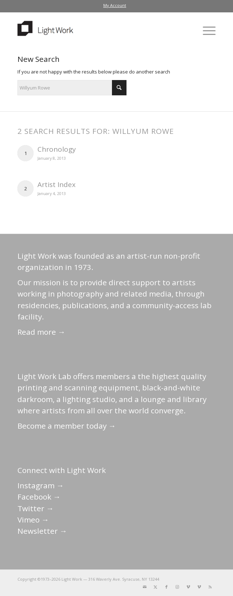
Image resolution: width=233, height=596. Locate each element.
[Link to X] (155, 586)
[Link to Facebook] (166, 586)
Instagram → (40, 485)
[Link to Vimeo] (188, 586)
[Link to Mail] (144, 586)
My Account (114, 5)
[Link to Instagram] (177, 586)
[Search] (71, 87)
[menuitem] (115, 5)
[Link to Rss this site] (210, 586)
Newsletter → (42, 531)
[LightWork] (96, 30)
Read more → (41, 332)
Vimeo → (33, 519)
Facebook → (39, 497)
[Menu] (206, 30)
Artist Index (56, 184)
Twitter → (35, 508)
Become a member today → (66, 426)
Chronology (56, 149)
